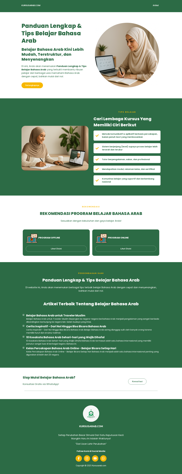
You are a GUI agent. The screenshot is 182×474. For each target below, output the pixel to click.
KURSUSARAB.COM (30, 5)
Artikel (156, 5)
